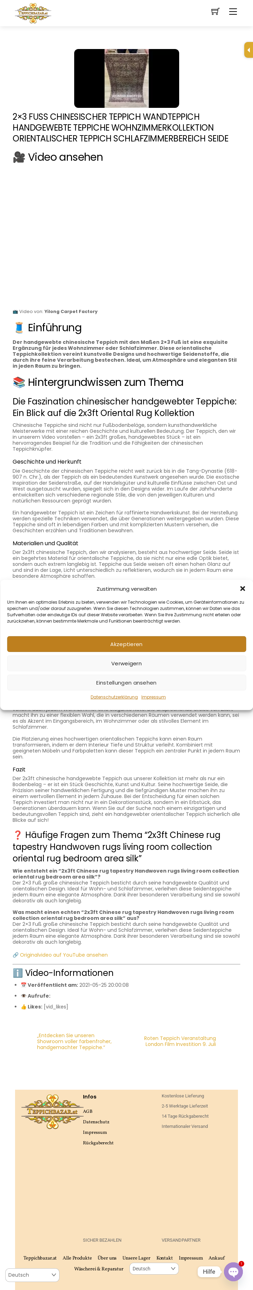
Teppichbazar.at (40, 1258)
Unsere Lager (136, 1258)
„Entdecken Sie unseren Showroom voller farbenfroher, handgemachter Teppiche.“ (62, 1041)
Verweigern (126, 663)
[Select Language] (154, 1269)
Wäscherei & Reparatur (99, 1269)
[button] (242, 588)
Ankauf (216, 1258)
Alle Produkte (77, 1258)
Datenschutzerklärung (114, 697)
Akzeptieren (126, 644)
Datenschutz (96, 1122)
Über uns (107, 1258)
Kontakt (164, 1258)
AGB (87, 1111)
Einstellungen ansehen (126, 682)
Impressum (153, 697)
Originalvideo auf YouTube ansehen (64, 954)
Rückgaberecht (98, 1143)
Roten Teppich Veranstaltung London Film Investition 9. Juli (192, 1041)
